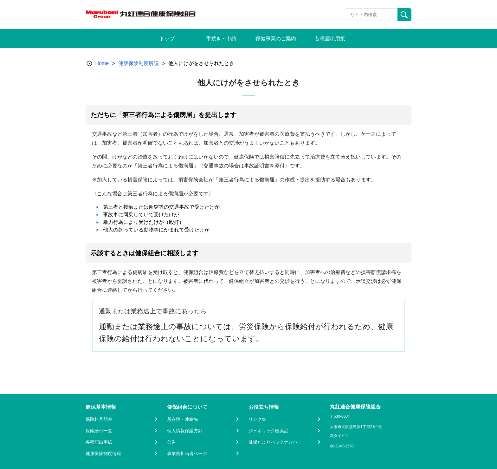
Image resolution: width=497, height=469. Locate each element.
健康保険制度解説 (138, 63)
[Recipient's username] (371, 14)
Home (102, 63)
